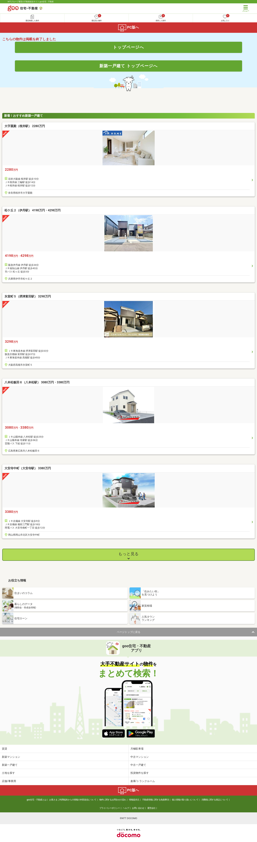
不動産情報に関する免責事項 (155, 799)
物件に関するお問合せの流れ (112, 799)
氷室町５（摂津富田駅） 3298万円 (27, 296)
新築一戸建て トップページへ (128, 65)
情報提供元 (134, 799)
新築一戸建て (10, 764)
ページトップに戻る (128, 631)
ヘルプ (126, 808)
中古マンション (139, 756)
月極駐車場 (137, 748)
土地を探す (8, 772)
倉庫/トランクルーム (142, 781)
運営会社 (151, 808)
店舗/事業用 (9, 781)
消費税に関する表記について (214, 799)
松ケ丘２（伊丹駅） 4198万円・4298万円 (32, 210)
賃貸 (4, 748)
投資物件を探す (139, 772)
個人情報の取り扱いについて (185, 799)
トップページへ (128, 47)
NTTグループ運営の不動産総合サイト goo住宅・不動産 (31, 2)
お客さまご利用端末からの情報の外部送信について (72, 799)
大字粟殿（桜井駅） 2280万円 (24, 126)
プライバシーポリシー (109, 808)
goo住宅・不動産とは (36, 799)
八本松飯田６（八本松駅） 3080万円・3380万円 (37, 382)
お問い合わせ (138, 808)
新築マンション (11, 756)
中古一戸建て (138, 764)
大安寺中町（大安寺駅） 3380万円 (27, 468)
